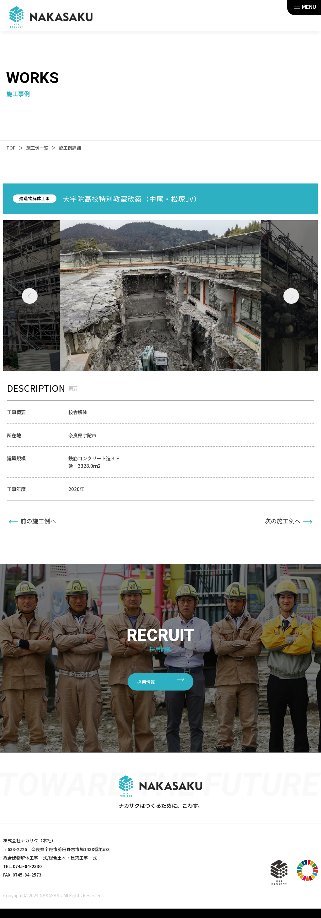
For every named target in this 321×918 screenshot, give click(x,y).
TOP (11, 148)
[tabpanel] (160, 295)
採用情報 (146, 681)
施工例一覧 (37, 148)
